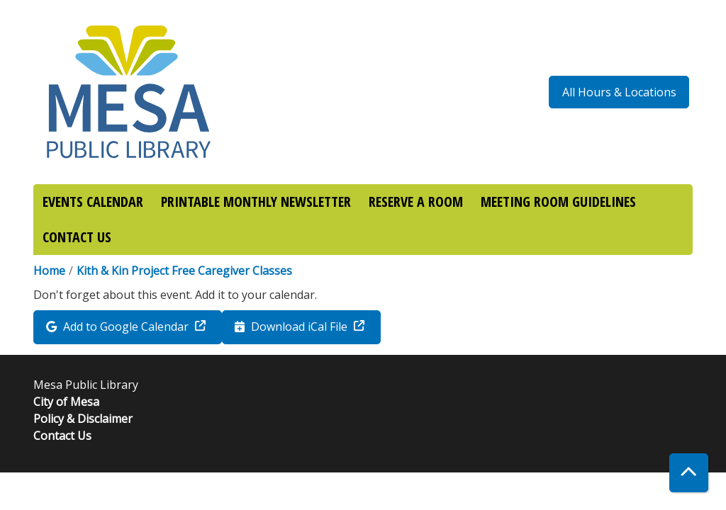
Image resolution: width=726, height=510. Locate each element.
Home (49, 270)
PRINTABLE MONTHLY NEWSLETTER (256, 201)
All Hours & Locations (619, 92)
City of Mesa (66, 401)
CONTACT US (77, 236)
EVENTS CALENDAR (93, 201)
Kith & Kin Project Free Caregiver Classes (184, 270)
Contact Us (62, 435)
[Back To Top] (688, 472)
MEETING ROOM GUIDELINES (558, 201)
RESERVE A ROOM (416, 201)
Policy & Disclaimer (83, 418)
